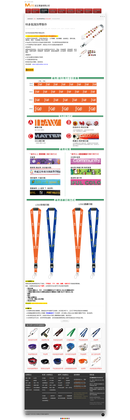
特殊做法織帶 (61, 387)
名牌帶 (83, 368)
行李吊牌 (52, 382)
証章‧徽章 (28, 382)
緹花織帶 (68, 382)
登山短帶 (60, 382)
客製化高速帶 (45, 368)
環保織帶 (60, 385)
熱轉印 (59, 380)
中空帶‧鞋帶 (61, 378)
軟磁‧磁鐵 (52, 387)
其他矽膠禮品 (45, 400)
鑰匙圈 (35, 380)
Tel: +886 (92, 380)
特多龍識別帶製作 (96, 368)
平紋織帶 (83, 354)
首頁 (35, 18)
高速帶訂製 (45, 340)
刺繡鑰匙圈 (69, 395)
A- (104, 16)
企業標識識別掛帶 (71, 368)
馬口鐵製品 (28, 385)
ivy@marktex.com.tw (79, 381)
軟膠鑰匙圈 (44, 387)
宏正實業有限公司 (94, 377)
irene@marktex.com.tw (80, 388)
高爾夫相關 (36, 385)
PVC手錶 (44, 380)
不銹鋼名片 (28, 387)
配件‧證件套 (69, 387)
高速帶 (96, 340)
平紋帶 (45, 354)
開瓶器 (27, 380)
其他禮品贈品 (37, 390)
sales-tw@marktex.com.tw (40, 64)
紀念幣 (35, 378)
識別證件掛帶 (32, 340)
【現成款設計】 (50, 313)
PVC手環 (52, 378)
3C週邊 (43, 378)
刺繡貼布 (60, 395)
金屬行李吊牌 (29, 390)
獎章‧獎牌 (28, 378)
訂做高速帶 (70, 340)
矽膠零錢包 (44, 398)
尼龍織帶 (68, 380)
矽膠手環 (52, 395)
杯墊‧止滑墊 (53, 385)
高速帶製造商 (32, 354)
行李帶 (67, 385)
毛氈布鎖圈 (69, 398)
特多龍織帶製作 (32, 368)
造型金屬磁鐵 (37, 387)
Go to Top (103, 414)
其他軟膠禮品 (53, 390)
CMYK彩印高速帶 (70, 354)
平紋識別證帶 (83, 340)
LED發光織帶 (48, 18)
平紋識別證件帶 (58, 368)
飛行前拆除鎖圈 (61, 398)
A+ (101, 16)
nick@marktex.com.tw (79, 384)
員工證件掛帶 (95, 354)
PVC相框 (52, 380)
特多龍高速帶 (58, 340)
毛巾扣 (43, 390)
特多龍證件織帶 (58, 354)
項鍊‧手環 (36, 382)
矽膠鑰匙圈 (53, 398)
